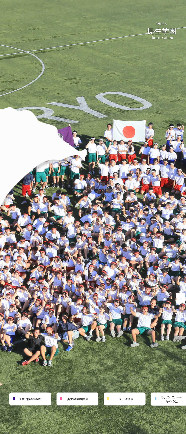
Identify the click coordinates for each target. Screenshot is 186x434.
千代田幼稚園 (125, 399)
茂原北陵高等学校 (30, 399)
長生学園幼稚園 (77, 399)
